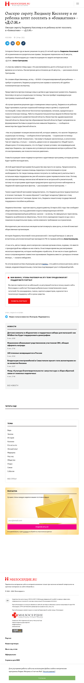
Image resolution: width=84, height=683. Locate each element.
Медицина (11, 452)
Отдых (9, 464)
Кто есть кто (12, 445)
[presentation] (42, 520)
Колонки (10, 441)
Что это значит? (49, 671)
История (10, 438)
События (10, 471)
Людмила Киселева (16, 312)
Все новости (12, 385)
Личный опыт (12, 449)
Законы (10, 434)
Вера (9, 430)
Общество (11, 460)
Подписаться (42, 527)
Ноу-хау (10, 456)
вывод (45, 264)
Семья (9, 467)
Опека (7, 312)
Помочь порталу (19, 301)
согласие (26, 531)
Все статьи (12, 479)
